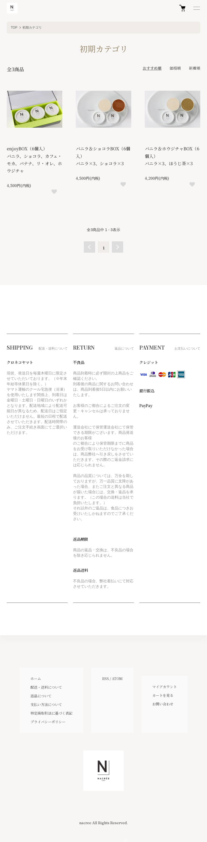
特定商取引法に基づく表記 (51, 713)
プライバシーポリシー (47, 721)
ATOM (117, 678)
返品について (40, 695)
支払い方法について (46, 704)
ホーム (35, 678)
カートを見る (162, 695)
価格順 (175, 68)
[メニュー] (196, 8)
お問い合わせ (162, 703)
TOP (14, 27)
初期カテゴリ (32, 27)
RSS (105, 678)
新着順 (194, 68)
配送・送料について (46, 687)
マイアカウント (164, 686)
